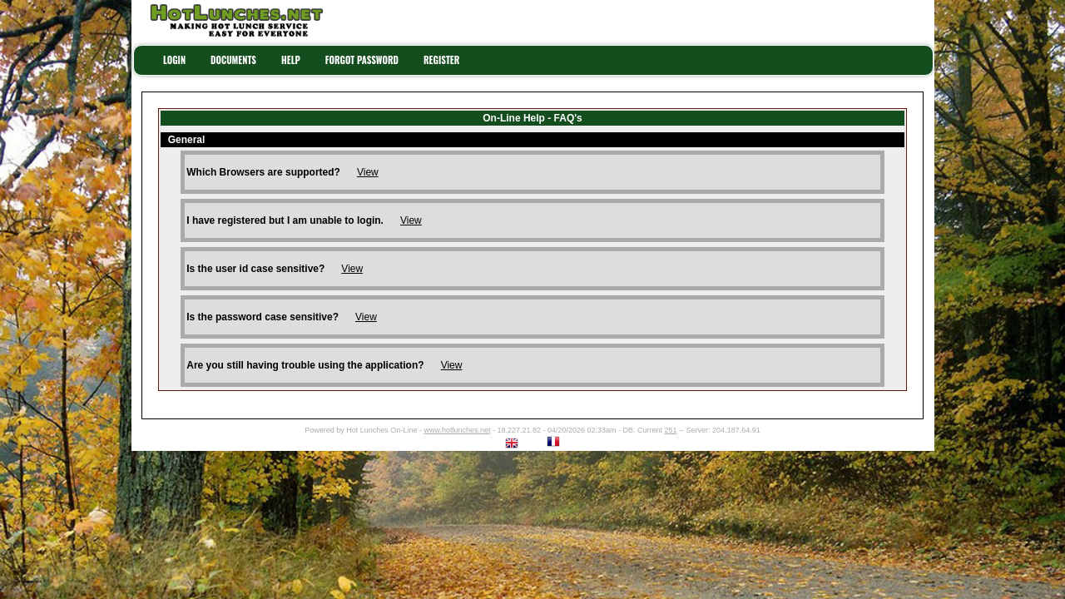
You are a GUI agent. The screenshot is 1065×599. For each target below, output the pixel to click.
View (368, 172)
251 (671, 430)
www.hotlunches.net (457, 430)
